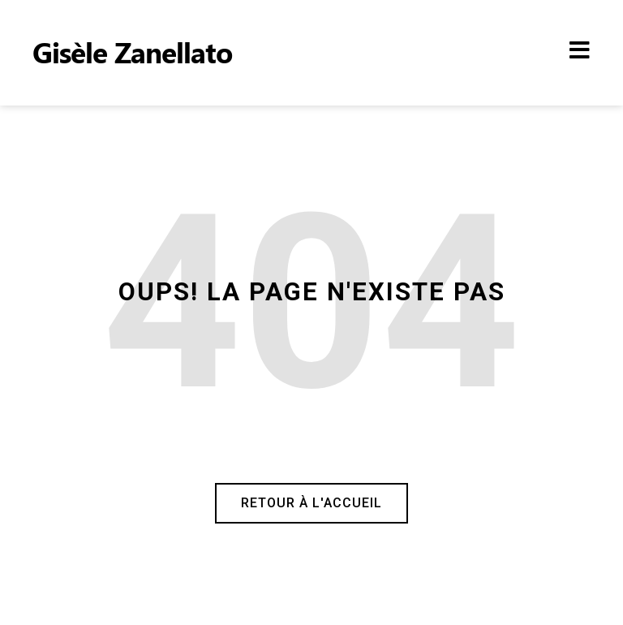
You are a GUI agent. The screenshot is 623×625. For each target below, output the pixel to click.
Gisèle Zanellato (132, 51)
